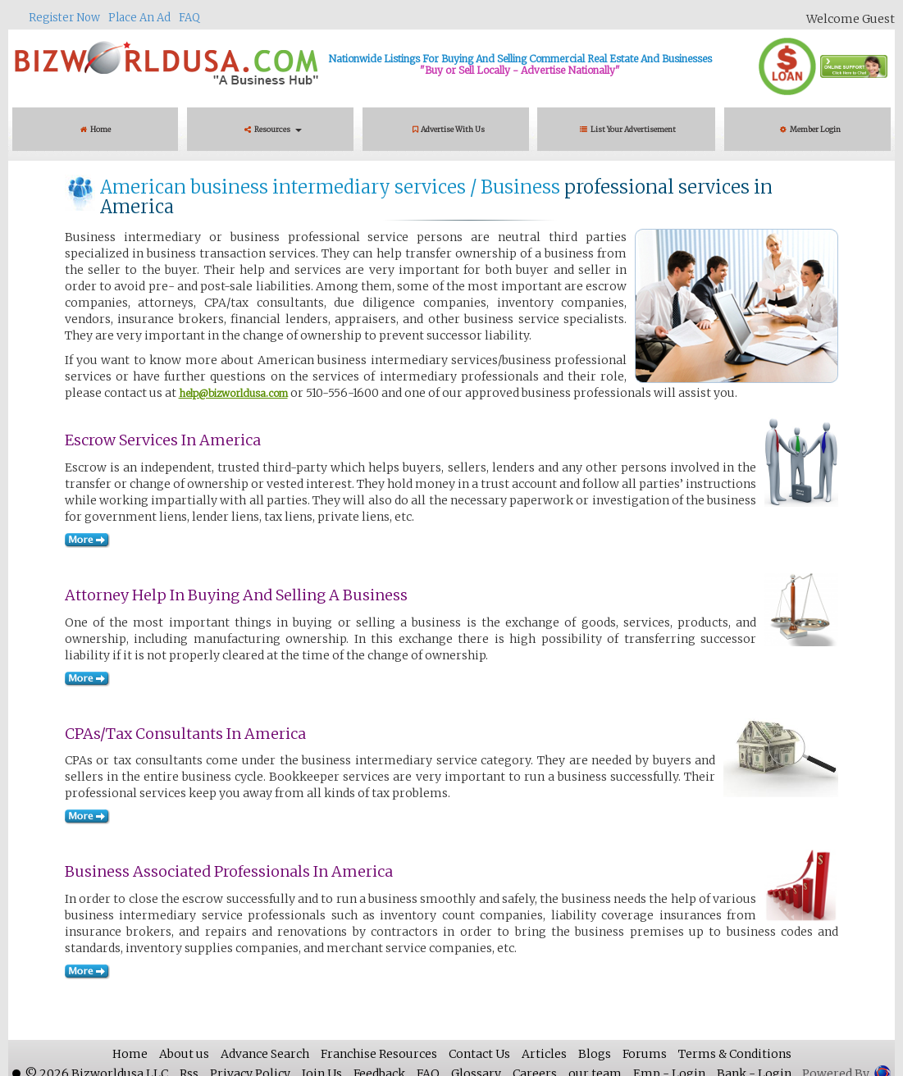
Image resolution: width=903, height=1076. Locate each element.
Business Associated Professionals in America (229, 871)
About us (184, 1053)
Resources (273, 129)
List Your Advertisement (629, 129)
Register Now (64, 18)
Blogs (594, 1053)
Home (95, 129)
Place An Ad (139, 18)
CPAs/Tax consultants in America (185, 733)
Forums (645, 1053)
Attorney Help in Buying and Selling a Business (236, 595)
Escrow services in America (163, 440)
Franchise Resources (379, 1053)
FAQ (189, 18)
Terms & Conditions (734, 1053)
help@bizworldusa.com (233, 393)
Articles (544, 1053)
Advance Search (265, 1053)
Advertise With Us (449, 129)
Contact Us (479, 1053)
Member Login (810, 129)
